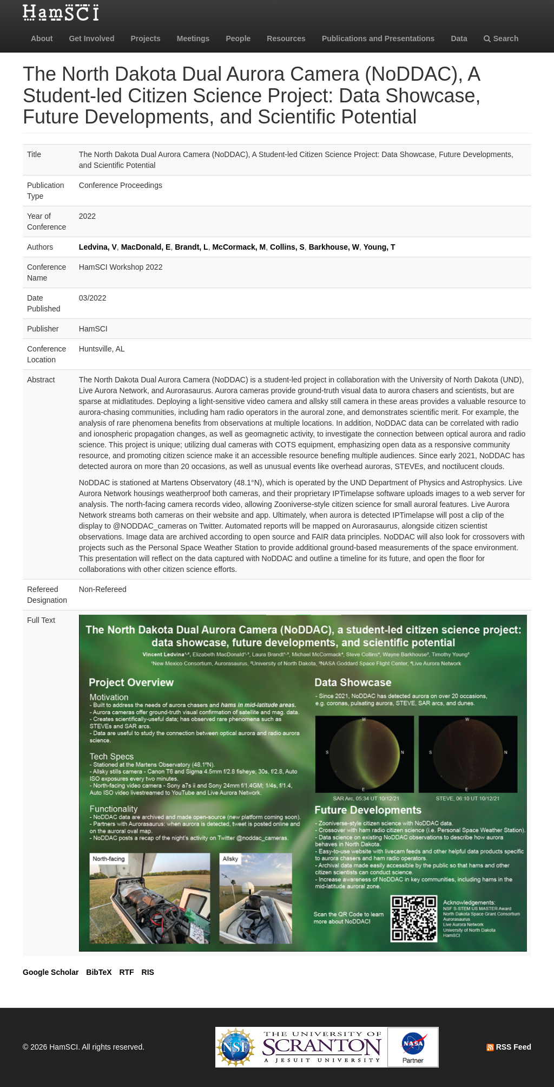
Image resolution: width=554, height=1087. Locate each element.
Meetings (193, 38)
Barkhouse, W (334, 247)
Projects (145, 38)
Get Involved (91, 38)
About (41, 38)
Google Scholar (50, 972)
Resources (286, 38)
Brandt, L (191, 247)
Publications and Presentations (378, 38)
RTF (126, 972)
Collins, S (287, 247)
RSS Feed (508, 1047)
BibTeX (98, 972)
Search (501, 38)
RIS (148, 972)
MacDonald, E (146, 247)
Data (459, 38)
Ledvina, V (98, 247)
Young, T (379, 247)
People (238, 38)
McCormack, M (239, 247)
